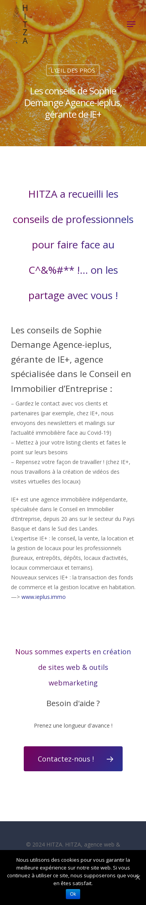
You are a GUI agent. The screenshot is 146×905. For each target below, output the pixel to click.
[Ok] (137, 877)
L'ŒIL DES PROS (73, 70)
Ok (73, 894)
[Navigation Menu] (131, 24)
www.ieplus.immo (43, 596)
